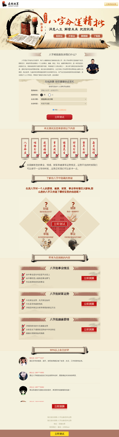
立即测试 (59, 224)
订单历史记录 (111, 4)
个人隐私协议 (61, 110)
